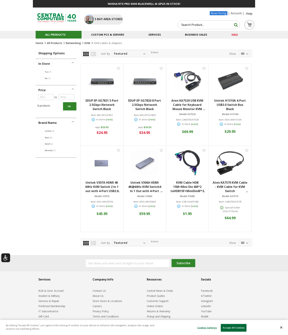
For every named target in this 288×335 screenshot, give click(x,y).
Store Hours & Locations (107, 301)
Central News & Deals (160, 290)
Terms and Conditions (106, 316)
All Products (55, 43)
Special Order (232, 207)
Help (249, 14)
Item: (93, 115)
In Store (100, 119)
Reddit (204, 316)
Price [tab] (42, 90)
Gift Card (43, 316)
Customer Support (158, 301)
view (109, 119)
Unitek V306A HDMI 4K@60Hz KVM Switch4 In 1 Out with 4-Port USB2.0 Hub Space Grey (145, 187)
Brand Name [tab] (47, 123)
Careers (97, 306)
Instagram (207, 301)
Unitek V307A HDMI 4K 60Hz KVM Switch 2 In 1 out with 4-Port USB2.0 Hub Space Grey (102, 187)
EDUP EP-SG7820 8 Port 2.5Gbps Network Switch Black (144, 105)
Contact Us (99, 290)
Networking (74, 43)
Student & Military (49, 296)
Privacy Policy (101, 311)
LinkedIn (206, 306)
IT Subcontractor (48, 311)
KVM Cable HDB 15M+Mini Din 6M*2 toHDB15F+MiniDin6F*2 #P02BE (187, 187)
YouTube (206, 311)
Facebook (207, 290)
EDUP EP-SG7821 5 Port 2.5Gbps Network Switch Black (102, 105)
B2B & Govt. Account (51, 290)
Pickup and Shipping (158, 316)
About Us (98, 296)
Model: (183, 114)
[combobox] (209, 24)
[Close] (281, 327)
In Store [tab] (44, 64)
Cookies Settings (207, 327)
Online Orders (155, 306)
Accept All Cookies (233, 327)
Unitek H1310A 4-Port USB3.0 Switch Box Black (230, 105)
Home (40, 43)
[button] (118, 68)
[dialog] (144, 327)
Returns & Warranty (158, 311)
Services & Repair (48, 301)
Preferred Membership (51, 306)
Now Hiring (218, 13)
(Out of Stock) (230, 211)
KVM (87, 43)
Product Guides (156, 296)
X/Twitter (206, 296)
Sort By (105, 53)
